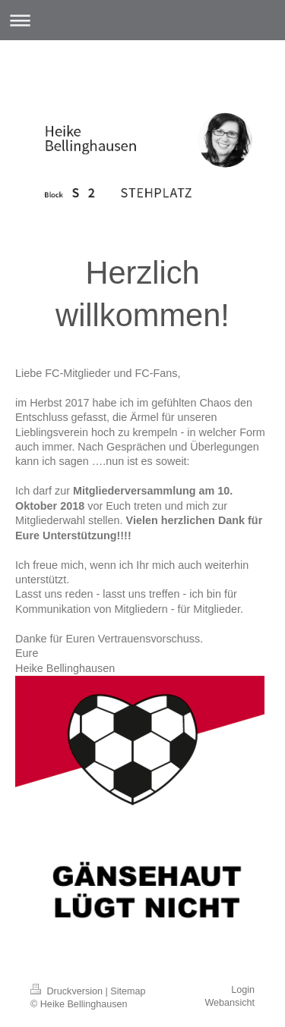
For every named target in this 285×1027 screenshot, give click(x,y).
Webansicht (229, 1002)
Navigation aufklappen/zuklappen (142, 20)
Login (243, 990)
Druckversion (67, 991)
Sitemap (127, 991)
